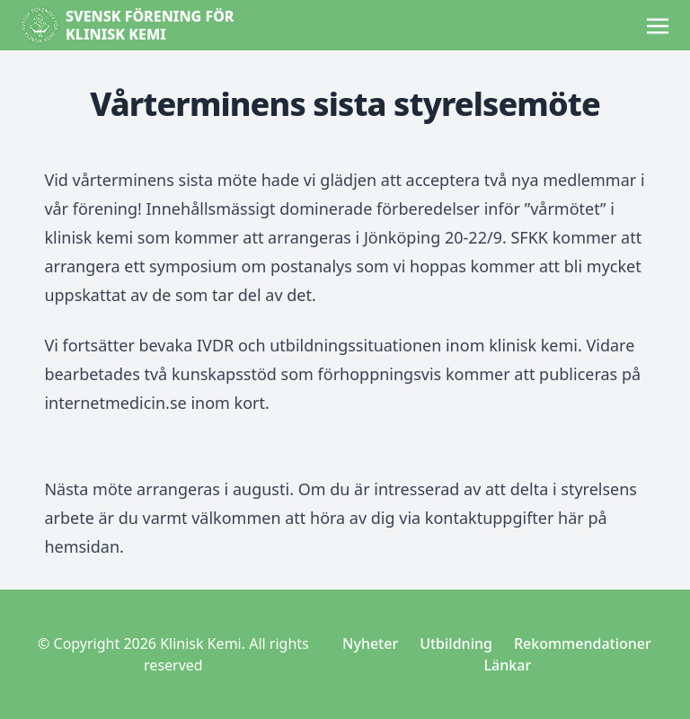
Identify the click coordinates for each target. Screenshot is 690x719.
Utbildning (456, 643)
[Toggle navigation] (657, 24)
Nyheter (370, 643)
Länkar (508, 665)
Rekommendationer (582, 643)
